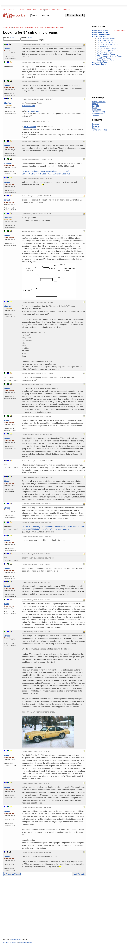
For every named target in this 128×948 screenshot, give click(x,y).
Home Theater (38, 10)
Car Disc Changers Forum (107, 42)
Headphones (50, 10)
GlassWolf (8, 103)
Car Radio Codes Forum (106, 48)
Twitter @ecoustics (99, 130)
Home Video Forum (100, 32)
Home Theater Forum (101, 34)
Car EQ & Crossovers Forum (108, 44)
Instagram (96, 126)
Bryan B (7, 49)
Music (59, 10)
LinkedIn (95, 128)
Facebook (96, 124)
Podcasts (66, 10)
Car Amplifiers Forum (105, 40)
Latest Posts (8, 10)
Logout (95, 104)
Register (95, 106)
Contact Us (14, 942)
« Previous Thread (12, 874)
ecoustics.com (16, 939)
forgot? (30, 37)
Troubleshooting (98, 112)
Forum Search (75, 15)
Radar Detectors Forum (106, 60)
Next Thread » (79, 874)
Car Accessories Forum (106, 38)
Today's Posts (119, 31)
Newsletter (22, 942)
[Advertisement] (44, 906)
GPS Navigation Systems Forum (109, 56)
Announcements (98, 114)
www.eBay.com (30, 127)
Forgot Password (99, 102)
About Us (6, 942)
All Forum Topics (99, 64)
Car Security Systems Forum (108, 50)
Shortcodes (96, 110)
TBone (6, 420)
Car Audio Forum (99, 36)
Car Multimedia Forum (105, 46)
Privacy (29, 942)
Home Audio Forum (100, 31)
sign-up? (12, 37)
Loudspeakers (25, 10)
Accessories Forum (100, 62)
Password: (29, 39)
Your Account (97, 115)
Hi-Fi (16, 10)
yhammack (8, 163)
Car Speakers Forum (105, 52)
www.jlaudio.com (32, 111)
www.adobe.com (28, 106)
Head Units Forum (104, 58)
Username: (12, 39)
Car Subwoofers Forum (106, 54)
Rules (94, 108)
